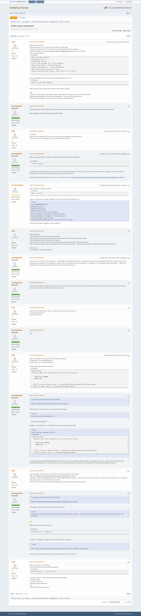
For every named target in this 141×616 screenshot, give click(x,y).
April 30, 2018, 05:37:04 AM (37, 153)
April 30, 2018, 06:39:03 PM (37, 355)
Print (128, 36)
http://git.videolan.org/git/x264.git (59, 51)
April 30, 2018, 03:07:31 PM (37, 307)
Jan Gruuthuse (17, 185)
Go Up (12, 594)
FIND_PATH (45, 177)
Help (116, 613)
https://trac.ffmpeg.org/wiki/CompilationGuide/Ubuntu (53, 476)
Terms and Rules (123, 613)
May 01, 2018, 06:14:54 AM (37, 470)
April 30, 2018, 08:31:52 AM (37, 257)
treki (13, 42)
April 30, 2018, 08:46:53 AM (37, 282)
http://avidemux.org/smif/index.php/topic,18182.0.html (46, 113)
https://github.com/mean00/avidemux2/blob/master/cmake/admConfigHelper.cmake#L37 (98, 177)
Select (35, 55)
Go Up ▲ (130, 613)
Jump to (104, 602)
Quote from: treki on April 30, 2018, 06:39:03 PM (46, 399)
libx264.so (92, 263)
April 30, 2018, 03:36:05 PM (37, 330)
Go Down (13, 36)
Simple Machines (22, 613)
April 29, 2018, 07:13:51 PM (37, 41)
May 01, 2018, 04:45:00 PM (37, 561)
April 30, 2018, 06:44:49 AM (37, 185)
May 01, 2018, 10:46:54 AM (37, 493)
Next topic (126, 30)
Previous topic (117, 30)
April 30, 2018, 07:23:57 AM (37, 231)
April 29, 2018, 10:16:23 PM (37, 106)
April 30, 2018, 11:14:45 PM (37, 395)
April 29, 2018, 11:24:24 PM (37, 131)
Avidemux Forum (19, 7)
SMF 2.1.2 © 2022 (13, 613)
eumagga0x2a (53, 21)
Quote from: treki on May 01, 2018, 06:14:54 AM (46, 497)
